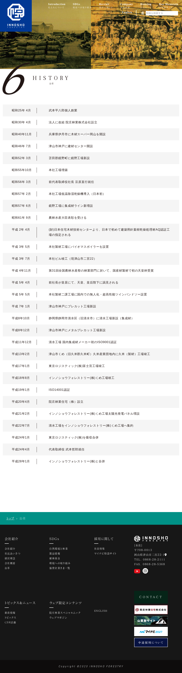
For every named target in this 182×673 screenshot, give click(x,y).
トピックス (10, 617)
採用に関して (104, 539)
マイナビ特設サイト (105, 553)
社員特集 (99, 548)
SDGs (54, 539)
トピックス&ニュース (20, 603)
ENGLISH (100, 610)
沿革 (7, 567)
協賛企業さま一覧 (59, 567)
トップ (10, 518)
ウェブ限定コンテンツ (65, 603)
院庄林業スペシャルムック (64, 612)
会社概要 (10, 563)
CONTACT (151, 597)
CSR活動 (10, 622)
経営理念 (10, 558)
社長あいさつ (13, 553)
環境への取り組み (60, 563)
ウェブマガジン (58, 617)
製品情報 (54, 553)
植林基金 (54, 558)
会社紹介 (11, 539)
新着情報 (10, 612)
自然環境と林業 (58, 548)
